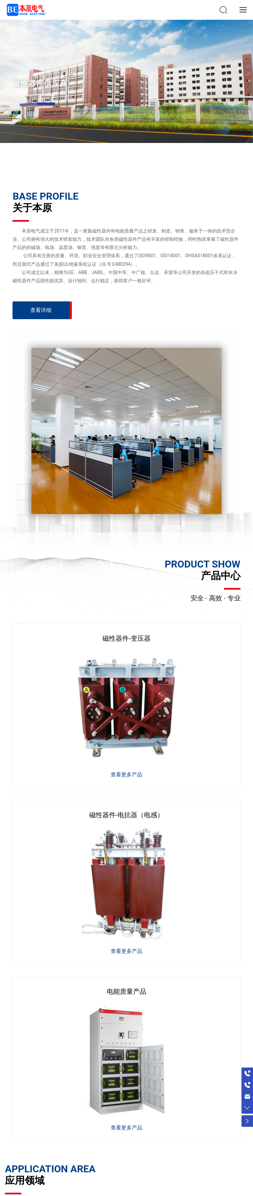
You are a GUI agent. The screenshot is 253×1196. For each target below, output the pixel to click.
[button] (122, 165)
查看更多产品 (126, 774)
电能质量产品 (126, 991)
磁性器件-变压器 (126, 638)
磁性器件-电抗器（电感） (126, 815)
